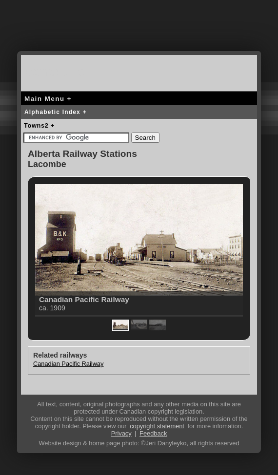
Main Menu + (48, 98)
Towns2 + (39, 125)
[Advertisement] (139, 31)
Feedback (153, 433)
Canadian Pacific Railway (68, 363)
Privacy (121, 433)
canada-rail (60, 71)
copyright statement (157, 426)
